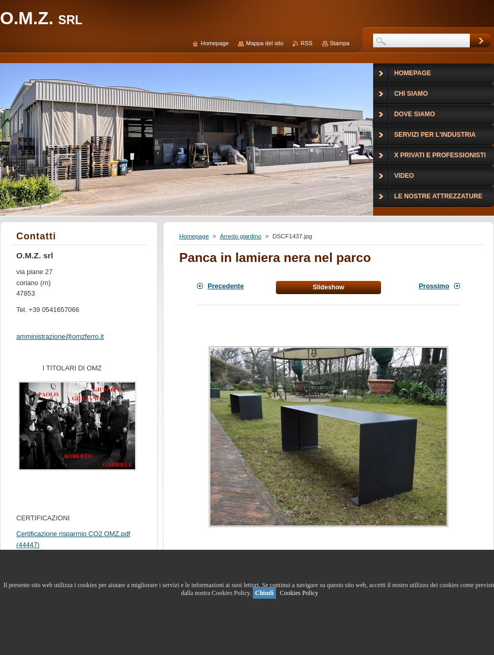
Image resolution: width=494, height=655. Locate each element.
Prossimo (434, 286)
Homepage (194, 236)
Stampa (339, 43)
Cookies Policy (299, 593)
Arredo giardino (240, 236)
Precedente (226, 286)
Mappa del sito (264, 43)
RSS (306, 43)
